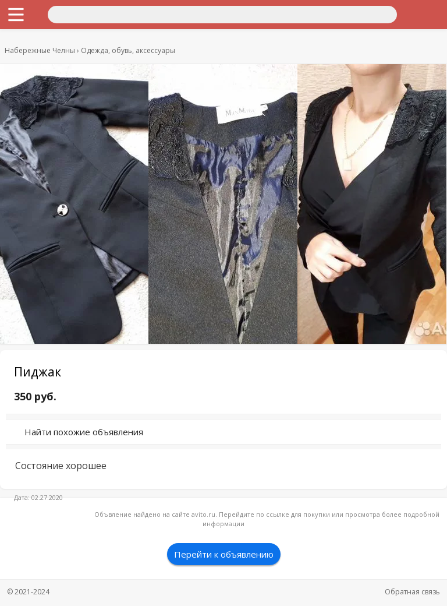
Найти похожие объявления (83, 432)
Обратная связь (412, 592)
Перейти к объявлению (224, 554)
